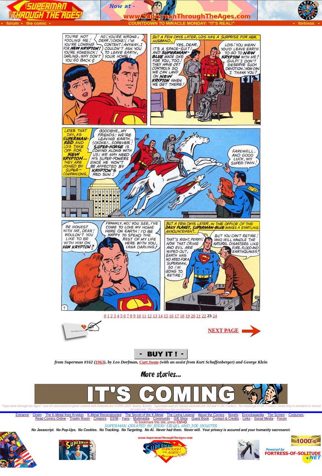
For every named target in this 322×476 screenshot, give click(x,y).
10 (139, 315)
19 (187, 315)
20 (193, 315)
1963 (99, 361)
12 (149, 315)
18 (182, 315)
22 (204, 315)
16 (171, 315)
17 (176, 315)
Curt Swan (148, 361)
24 (215, 315)
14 (160, 315)
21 (198, 315)
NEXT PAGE (223, 330)
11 (144, 315)
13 (155, 315)
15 (166, 315)
